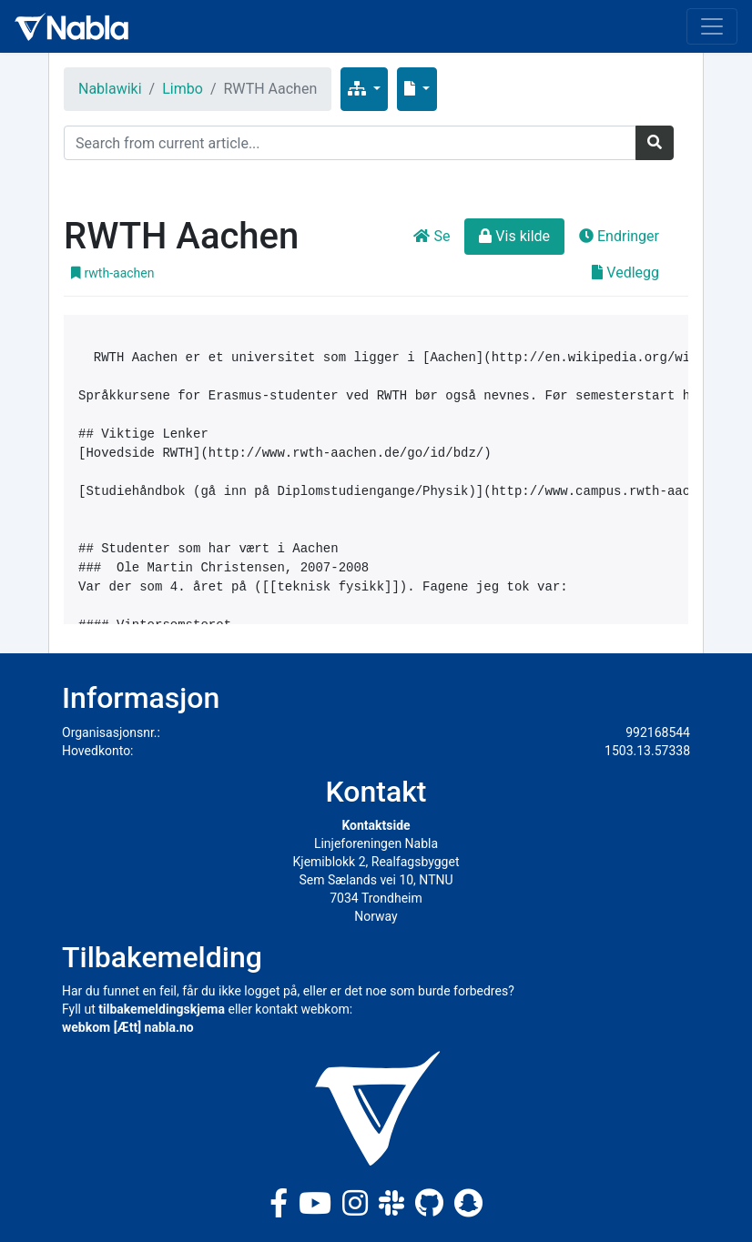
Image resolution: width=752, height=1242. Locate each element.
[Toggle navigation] (711, 26)
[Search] (350, 143)
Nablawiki (110, 88)
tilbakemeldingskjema (161, 1009)
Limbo (182, 88)
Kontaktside (375, 825)
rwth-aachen (112, 273)
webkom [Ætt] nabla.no (128, 1027)
